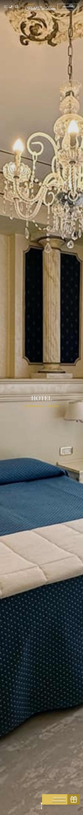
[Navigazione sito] (5, 6)
